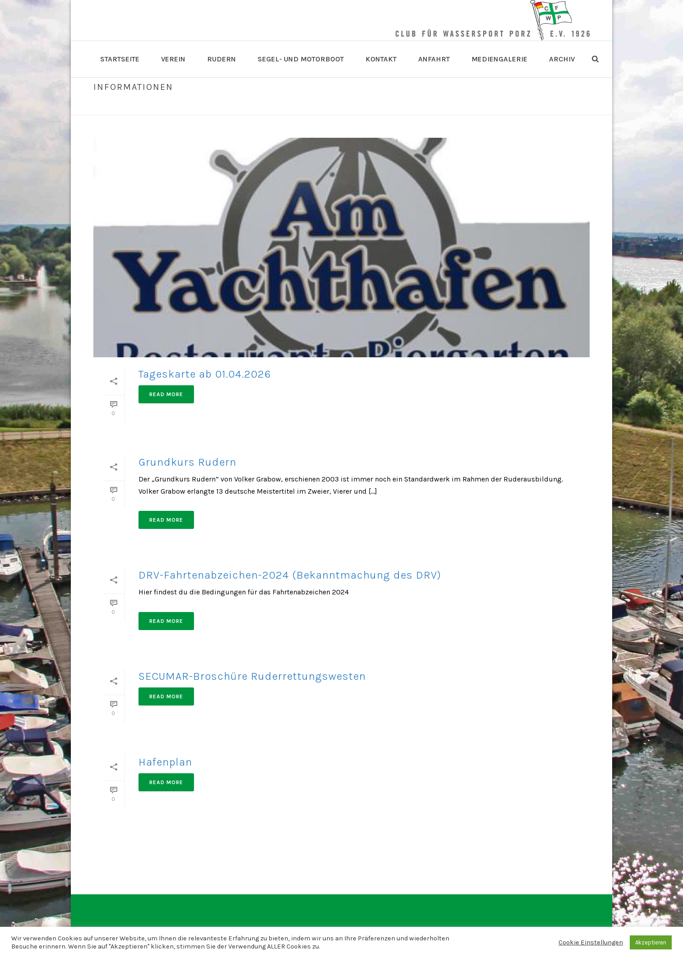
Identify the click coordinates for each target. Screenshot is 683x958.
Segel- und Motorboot (301, 59)
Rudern (221, 59)
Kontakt (381, 59)
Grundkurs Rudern (187, 462)
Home (527, 106)
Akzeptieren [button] (650, 942)
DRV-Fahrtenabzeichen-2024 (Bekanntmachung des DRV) (289, 575)
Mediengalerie (499, 59)
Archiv (562, 59)
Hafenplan (165, 762)
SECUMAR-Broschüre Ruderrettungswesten (252, 676)
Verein (173, 59)
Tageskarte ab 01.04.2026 (204, 374)
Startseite (119, 59)
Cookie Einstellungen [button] (590, 942)
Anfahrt (434, 59)
